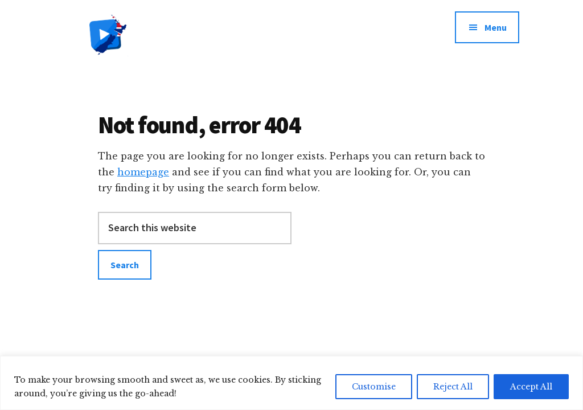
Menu (496, 27)
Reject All (453, 387)
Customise (374, 387)
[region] (291, 383)
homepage (143, 172)
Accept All (531, 387)
